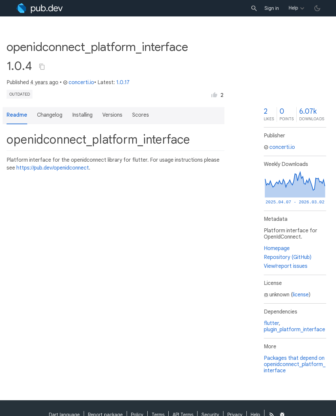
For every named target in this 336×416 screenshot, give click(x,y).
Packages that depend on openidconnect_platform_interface (295, 364)
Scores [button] (140, 115)
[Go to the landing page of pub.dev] (39, 8)
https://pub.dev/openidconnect (52, 168)
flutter (271, 323)
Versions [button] (112, 115)
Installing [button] (82, 115)
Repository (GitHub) (287, 257)
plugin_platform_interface (294, 329)
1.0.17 (123, 82)
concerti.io (78, 82)
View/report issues (285, 266)
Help (293, 8)
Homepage (277, 248)
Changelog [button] (49, 115)
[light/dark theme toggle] (317, 8)
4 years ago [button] (44, 82)
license (301, 294)
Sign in (271, 8)
